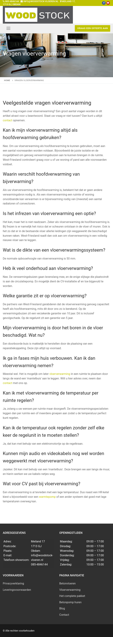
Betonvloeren (67, 583)
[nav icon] (8, 28)
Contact (64, 614)
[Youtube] (108, 3)
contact (7, 120)
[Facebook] (103, 3)
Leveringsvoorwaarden (17, 589)
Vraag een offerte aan (92, 28)
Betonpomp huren (70, 602)
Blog (62, 608)
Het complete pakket (72, 596)
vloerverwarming (59, 374)
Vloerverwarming (70, 589)
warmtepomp (47, 496)
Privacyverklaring (13, 583)
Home (7, 80)
